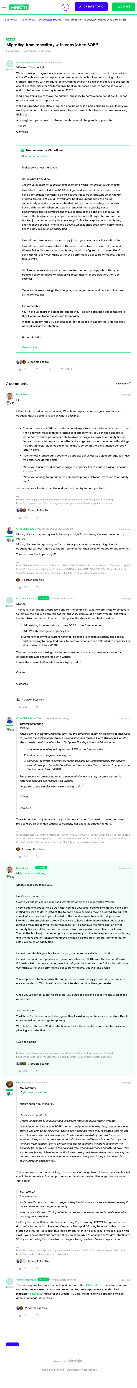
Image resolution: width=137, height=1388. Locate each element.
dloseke (20, 1082)
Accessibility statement (82, 1369)
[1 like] (30, 580)
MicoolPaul (22, 394)
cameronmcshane (26, 62)
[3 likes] (33, 362)
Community (10, 19)
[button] (4, 8)
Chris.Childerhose (26, 529)
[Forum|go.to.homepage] (19, 7)
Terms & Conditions (52, 1369)
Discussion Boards (50, 19)
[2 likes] (31, 1308)
